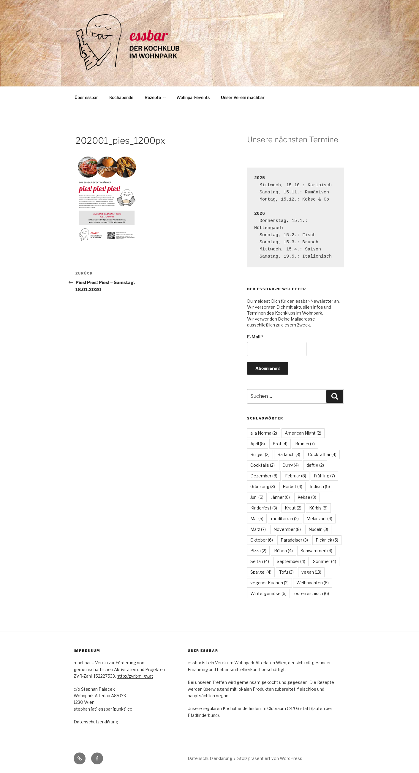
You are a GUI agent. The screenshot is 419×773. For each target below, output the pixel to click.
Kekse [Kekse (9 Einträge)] (307, 497)
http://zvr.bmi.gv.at (135, 676)
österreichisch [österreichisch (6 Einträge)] (311, 593)
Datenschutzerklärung (96, 721)
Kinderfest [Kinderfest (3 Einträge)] (263, 507)
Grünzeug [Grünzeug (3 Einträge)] (262, 486)
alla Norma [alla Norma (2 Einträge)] (263, 433)
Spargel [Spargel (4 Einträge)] (260, 572)
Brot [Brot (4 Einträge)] (280, 443)
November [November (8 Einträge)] (287, 529)
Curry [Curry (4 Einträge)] (290, 465)
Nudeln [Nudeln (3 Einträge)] (318, 529)
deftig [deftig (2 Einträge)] (315, 465)
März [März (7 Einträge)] (258, 529)
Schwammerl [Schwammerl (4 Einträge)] (316, 550)
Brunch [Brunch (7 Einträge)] (305, 443)
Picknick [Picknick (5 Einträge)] (327, 539)
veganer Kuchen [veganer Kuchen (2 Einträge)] (269, 582)
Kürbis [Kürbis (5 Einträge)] (318, 507)
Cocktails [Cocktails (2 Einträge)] (262, 465)
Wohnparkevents (193, 97)
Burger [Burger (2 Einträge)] (260, 454)
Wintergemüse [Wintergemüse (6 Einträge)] (268, 593)
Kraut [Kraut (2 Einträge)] (293, 507)
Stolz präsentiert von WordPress (269, 758)
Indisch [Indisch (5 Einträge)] (320, 486)
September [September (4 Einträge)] (291, 561)
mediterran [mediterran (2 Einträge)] (285, 518)
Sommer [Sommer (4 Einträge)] (324, 561)
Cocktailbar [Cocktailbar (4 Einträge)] (322, 454)
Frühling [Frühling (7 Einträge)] (324, 475)
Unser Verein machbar (243, 97)
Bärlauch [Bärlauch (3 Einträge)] (288, 454)
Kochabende (121, 97)
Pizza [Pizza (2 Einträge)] (258, 550)
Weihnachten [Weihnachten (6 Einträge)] (312, 582)
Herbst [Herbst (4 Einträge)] (292, 486)
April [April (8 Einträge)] (257, 443)
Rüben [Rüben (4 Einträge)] (283, 550)
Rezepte (156, 97)
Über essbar (86, 97)
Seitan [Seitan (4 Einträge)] (259, 561)
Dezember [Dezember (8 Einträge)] (263, 475)
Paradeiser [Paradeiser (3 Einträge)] (294, 539)
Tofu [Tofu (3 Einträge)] (286, 572)
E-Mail (255, 336)
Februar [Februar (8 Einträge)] (295, 475)
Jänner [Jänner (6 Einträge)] (280, 497)
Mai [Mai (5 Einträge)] (256, 518)
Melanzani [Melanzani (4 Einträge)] (319, 518)
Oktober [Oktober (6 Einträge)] (261, 539)
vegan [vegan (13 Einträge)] (311, 572)
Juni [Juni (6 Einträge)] (256, 497)
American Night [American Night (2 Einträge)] (303, 433)
